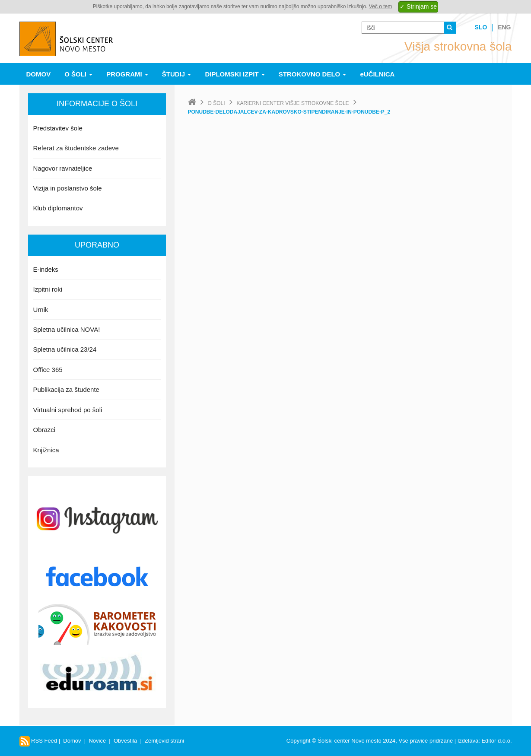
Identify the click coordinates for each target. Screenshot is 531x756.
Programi (127, 74)
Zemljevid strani (164, 740)
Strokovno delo (313, 74)
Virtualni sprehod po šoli (67, 409)
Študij (176, 74)
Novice (97, 740)
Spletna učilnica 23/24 (65, 349)
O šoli (78, 74)
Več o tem (380, 6)
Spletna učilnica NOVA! (66, 329)
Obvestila (125, 740)
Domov (38, 74)
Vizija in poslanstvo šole (67, 188)
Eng (504, 27)
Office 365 (48, 369)
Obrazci (44, 429)
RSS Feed (38, 740)
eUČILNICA (377, 74)
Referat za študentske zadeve (76, 148)
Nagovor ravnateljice (62, 168)
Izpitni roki (48, 289)
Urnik (40, 309)
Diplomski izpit (234, 74)
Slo (481, 27)
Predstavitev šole (58, 128)
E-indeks (45, 269)
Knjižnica (46, 450)
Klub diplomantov (58, 208)
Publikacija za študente (66, 389)
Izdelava (468, 740)
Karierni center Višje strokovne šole (293, 103)
